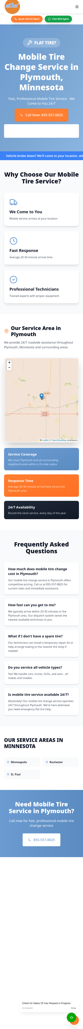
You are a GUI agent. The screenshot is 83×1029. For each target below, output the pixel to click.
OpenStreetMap (59, 442)
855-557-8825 (41, 839)
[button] (41, 398)
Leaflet (44, 442)
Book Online (41, 131)
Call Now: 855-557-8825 (41, 115)
